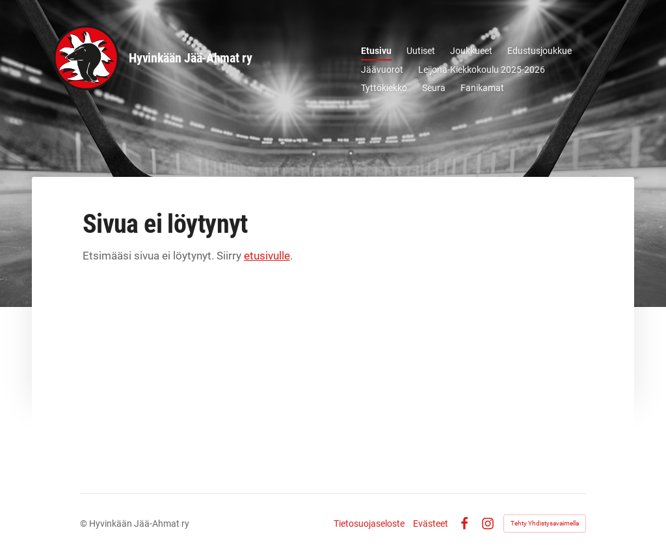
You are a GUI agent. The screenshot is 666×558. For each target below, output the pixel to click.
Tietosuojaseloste (369, 523)
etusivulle (267, 255)
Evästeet (430, 523)
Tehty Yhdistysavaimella (545, 523)
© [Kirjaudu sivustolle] (84, 523)
